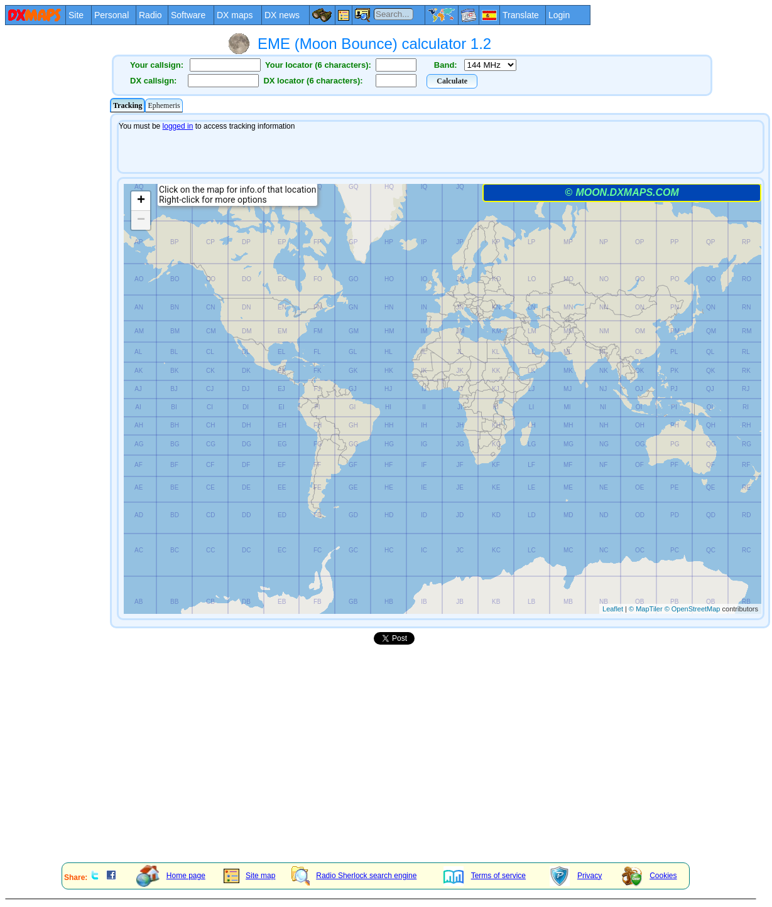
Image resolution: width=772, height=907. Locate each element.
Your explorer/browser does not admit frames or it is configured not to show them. (440, 370)
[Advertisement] (57, 301)
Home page (170, 875)
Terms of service (484, 875)
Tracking (127, 105)
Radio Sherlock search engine (353, 875)
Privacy (576, 875)
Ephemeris (164, 105)
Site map (249, 875)
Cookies (649, 875)
